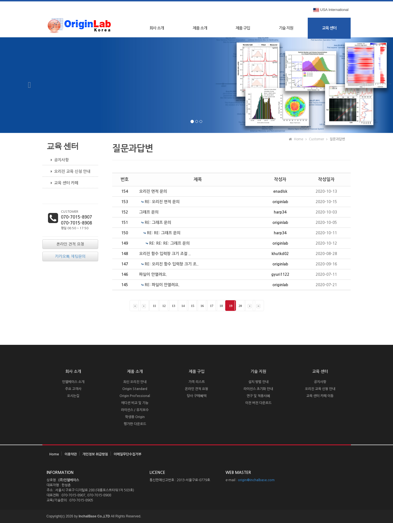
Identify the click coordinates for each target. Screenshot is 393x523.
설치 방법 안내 (258, 382)
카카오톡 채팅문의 (70, 256)
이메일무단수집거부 (127, 454)
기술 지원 (286, 28)
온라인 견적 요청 (196, 389)
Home (54, 454)
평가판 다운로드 (135, 424)
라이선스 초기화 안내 (258, 389)
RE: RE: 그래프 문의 (163, 233)
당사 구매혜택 (196, 396)
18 (221, 306)
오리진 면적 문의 (153, 191)
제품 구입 (243, 28)
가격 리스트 (197, 382)
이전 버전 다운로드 (258, 403)
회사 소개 (157, 28)
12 (164, 306)
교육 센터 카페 (62, 183)
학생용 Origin (135, 417)
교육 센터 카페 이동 (320, 396)
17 (211, 306)
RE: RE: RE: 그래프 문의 (169, 243)
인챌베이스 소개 (73, 382)
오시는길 (73, 396)
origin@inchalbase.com (256, 480)
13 (173, 306)
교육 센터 (329, 28)
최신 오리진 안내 (134, 382)
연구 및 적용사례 (258, 396)
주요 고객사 (73, 389)
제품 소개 (200, 28)
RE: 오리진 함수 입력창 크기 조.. (172, 264)
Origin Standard (134, 389)
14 (183, 306)
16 (202, 306)
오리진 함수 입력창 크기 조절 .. (165, 254)
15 (192, 306)
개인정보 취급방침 (95, 454)
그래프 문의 (148, 212)
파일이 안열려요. (153, 274)
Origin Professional (134, 396)
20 (240, 306)
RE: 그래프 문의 (158, 222)
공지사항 (58, 160)
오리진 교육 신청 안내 (68, 171)
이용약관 (71, 454)
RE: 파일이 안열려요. (162, 285)
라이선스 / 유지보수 (135, 410)
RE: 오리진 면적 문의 (162, 202)
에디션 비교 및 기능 (134, 403)
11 (154, 306)
